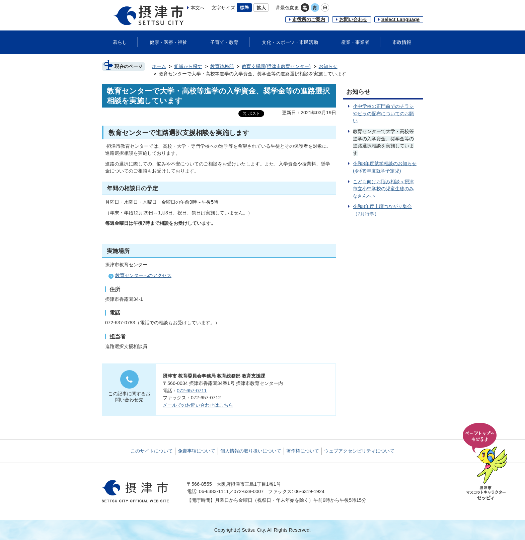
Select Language (400, 19)
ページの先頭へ (486, 462)
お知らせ (328, 66)
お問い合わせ (353, 19)
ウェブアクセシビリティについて (359, 451)
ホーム (159, 66)
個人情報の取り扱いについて (250, 451)
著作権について (302, 451)
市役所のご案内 (308, 19)
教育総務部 (222, 66)
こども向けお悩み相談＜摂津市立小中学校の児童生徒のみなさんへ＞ (383, 189)
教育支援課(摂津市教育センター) (276, 66)
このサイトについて (152, 451)
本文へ (198, 7)
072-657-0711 (192, 390)
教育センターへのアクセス (143, 275)
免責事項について (196, 451)
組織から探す (188, 66)
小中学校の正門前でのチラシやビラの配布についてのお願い (383, 113)
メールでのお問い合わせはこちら (198, 405)
